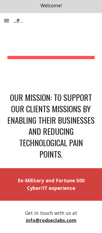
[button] (6, 20)
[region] (51, 6)
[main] (51, 48)
